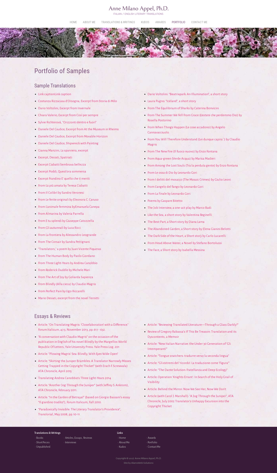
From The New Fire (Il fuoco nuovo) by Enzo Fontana (182, 151)
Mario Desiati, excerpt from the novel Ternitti (68, 298)
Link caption (46, 94)
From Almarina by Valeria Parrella (61, 213)
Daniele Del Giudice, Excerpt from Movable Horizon (73, 136)
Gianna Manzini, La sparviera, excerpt (63, 150)
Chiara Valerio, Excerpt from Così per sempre (68, 115)
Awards (152, 438)
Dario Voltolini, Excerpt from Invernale (64, 108)
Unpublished (43, 446)
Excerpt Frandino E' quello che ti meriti (64, 178)
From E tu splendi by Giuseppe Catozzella (66, 220)
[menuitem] (73, 22)
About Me (124, 442)
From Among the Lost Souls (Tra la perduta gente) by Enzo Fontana (193, 165)
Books (39, 438)
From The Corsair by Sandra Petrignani (64, 241)
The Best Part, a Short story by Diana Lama (176, 221)
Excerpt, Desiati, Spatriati (55, 157)
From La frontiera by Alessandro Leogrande (67, 234)
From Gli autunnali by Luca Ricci (59, 227)
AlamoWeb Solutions (142, 463)
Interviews (70, 442)
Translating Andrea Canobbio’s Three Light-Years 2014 (74, 378)
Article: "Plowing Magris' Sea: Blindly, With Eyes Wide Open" (78, 353)
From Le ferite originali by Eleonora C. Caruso (68, 199)
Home (122, 438)
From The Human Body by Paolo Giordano (66, 256)
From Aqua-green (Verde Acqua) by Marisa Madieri (181, 158)
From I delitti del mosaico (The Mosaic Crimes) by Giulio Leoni (189, 179)
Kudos (122, 446)
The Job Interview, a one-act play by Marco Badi (179, 207)
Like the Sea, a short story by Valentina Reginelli (180, 214)
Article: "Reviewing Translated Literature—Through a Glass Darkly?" (193, 324)
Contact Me (154, 446)
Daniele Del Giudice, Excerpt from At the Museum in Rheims (78, 129)
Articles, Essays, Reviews (78, 438)
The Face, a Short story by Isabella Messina (176, 250)
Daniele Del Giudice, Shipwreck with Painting (68, 143)
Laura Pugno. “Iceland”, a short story (172, 101)
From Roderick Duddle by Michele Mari (64, 270)
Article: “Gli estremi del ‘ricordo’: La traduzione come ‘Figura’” (189, 363)
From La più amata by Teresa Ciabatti (63, 185)
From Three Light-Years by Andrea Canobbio (67, 263)
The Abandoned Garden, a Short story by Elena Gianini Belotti (189, 229)
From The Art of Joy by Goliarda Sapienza (65, 277)
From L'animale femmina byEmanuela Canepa (68, 206)
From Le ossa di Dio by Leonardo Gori (172, 172)
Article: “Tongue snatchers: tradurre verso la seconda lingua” (188, 355)
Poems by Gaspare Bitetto (165, 200)
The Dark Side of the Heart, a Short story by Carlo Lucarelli (187, 235)
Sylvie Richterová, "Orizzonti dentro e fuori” (67, 122)
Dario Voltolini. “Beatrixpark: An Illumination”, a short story (188, 94)
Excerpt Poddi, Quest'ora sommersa (62, 171)
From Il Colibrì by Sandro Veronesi (61, 192)
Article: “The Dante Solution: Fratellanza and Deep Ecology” (188, 370)
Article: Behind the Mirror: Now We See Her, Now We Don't (187, 389)
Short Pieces (43, 442)
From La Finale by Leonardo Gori (169, 193)
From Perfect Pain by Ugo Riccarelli (61, 291)
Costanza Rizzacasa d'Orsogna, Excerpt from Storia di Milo (77, 101)
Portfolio (152, 442)
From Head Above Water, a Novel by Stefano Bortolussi (185, 243)
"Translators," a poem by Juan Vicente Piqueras (69, 249)
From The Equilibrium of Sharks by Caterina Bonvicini (183, 108)
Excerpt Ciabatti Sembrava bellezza (62, 164)
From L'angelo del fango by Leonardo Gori (175, 186)
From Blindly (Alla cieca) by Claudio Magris (67, 284)
